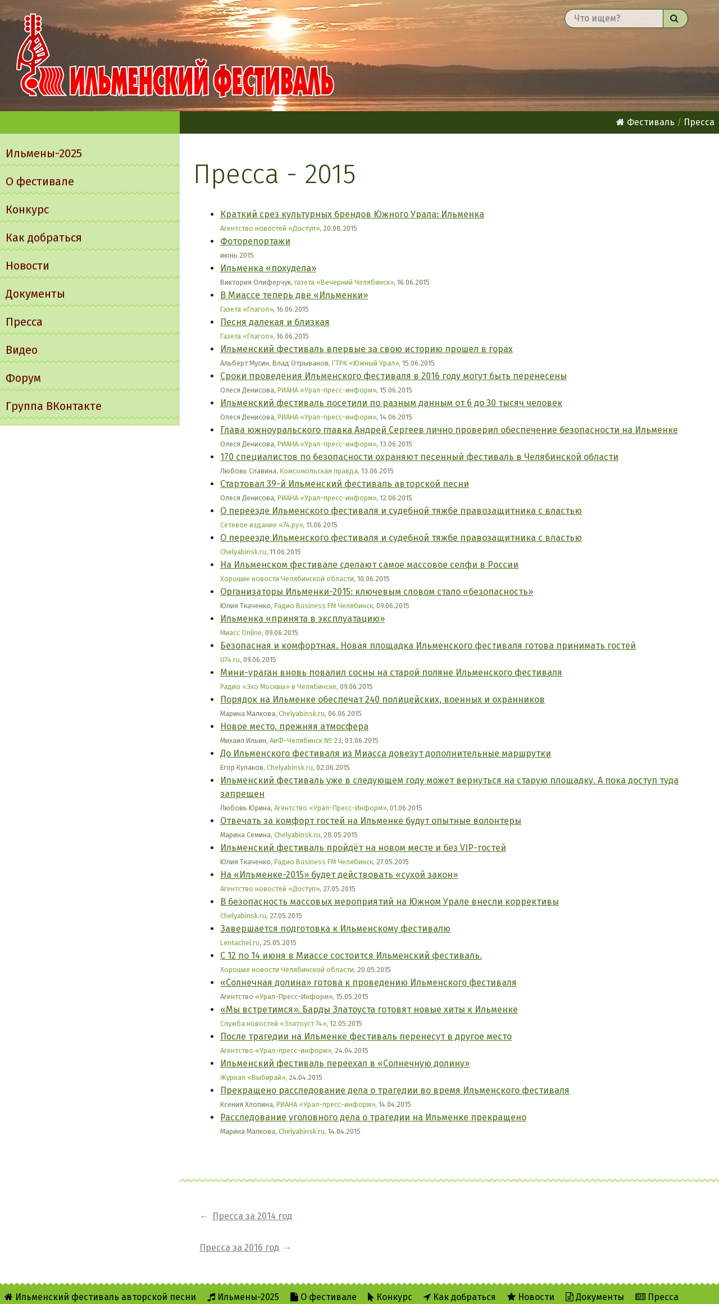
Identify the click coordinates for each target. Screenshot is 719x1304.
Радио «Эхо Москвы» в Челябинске (278, 686)
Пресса (24, 322)
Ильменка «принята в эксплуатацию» (302, 618)
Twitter (369, 1288)
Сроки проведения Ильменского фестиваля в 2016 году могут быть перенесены (393, 376)
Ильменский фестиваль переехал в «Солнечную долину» (345, 1063)
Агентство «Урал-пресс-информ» (275, 1050)
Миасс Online (241, 632)
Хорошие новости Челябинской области (287, 579)
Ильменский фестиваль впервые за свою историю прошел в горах (366, 349)
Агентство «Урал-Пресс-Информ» (330, 808)
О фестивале (40, 181)
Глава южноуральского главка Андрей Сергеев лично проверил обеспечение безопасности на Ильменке (449, 430)
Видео (22, 350)
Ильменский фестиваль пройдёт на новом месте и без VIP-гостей (363, 847)
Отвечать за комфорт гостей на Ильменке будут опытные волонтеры (370, 820)
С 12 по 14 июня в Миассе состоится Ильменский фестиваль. (351, 955)
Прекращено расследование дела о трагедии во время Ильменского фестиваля (395, 1090)
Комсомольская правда (319, 471)
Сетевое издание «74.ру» (261, 525)
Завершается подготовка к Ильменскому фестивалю (335, 928)
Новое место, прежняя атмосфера (294, 726)
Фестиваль (645, 122)
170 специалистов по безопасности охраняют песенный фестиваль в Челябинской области (419, 457)
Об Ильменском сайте (254, 1288)
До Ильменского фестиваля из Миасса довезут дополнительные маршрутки (385, 753)
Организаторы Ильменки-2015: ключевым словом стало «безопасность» (376, 591)
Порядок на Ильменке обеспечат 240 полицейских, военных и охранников (382, 699)
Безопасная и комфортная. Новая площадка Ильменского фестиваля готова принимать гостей (428, 645)
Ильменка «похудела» (268, 268)
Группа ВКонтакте (54, 406)
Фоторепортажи (255, 241)
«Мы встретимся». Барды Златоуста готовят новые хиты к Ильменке (369, 1009)
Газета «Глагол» (246, 309)
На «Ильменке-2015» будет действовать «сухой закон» (339, 874)
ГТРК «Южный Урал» (365, 363)
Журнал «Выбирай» (252, 1077)
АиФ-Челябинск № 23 (306, 740)
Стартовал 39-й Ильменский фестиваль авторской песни (344, 483)
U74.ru (230, 659)
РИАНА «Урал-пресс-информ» (326, 390)
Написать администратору (463, 1288)
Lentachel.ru (240, 942)
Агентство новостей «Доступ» (270, 228)
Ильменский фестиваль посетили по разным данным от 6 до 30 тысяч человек (391, 403)
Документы (35, 293)
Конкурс (27, 209)
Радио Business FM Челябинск (323, 605)
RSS (325, 1288)
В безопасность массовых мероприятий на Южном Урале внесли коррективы (389, 901)
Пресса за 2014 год (252, 1216)
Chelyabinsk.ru (243, 552)
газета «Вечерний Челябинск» (344, 282)
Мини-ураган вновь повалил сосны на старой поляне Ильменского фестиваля (391, 672)
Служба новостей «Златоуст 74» (273, 1023)
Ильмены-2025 (44, 153)
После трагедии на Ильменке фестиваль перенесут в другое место (366, 1036)
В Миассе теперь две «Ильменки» (294, 295)
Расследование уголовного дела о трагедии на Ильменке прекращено (373, 1117)
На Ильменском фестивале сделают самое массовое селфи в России (369, 564)
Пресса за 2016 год (361, 1216)
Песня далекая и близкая (275, 322)
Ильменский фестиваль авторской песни (175, 55)
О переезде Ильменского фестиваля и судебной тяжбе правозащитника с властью (401, 510)
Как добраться (44, 237)
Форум (23, 378)
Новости (27, 265)
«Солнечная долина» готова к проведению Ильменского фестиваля (368, 982)
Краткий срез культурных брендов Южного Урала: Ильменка (352, 214)
